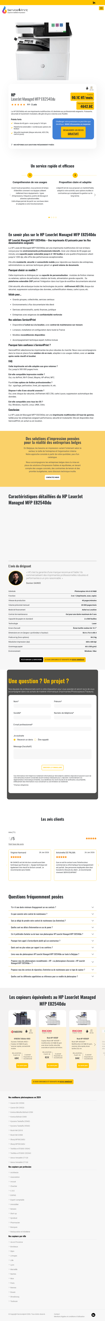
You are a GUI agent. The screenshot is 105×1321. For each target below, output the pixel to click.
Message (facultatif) (23, 746)
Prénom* (58, 701)
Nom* (16, 701)
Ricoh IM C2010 (16, 1130)
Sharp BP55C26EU (17, 1144)
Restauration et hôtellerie (20, 1232)
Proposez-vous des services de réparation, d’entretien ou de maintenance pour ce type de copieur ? (48, 969)
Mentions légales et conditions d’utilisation (69, 1316)
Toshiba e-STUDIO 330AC (20, 1149)
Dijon (12, 1251)
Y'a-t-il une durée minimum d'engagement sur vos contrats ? (33, 907)
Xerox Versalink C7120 (19, 1158)
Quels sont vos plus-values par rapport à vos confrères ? (32, 947)
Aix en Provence (16, 1242)
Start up (13, 1213)
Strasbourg (14, 1297)
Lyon (12, 1265)
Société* (17, 713)
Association (15, 1177)
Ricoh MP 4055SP (52, 1037)
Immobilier (14, 1204)
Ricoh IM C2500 (16, 1135)
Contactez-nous (52, 477)
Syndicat (13, 1218)
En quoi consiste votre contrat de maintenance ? (29, 913)
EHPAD (13, 1195)
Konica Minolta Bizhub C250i (21, 1112)
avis (34, 104)
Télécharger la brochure (31, 660)
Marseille (13, 1269)
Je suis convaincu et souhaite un (64, 660)
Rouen (12, 1292)
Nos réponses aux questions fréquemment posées (32, 145)
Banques (13, 1227)
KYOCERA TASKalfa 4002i (22, 1038)
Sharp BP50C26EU (17, 1140)
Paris (12, 1283)
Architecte (14, 1173)
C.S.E (12, 1191)
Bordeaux (14, 1247)
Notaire (13, 1209)
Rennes (13, 1288)
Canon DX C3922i (17, 1108)
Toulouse (13, 1301)
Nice (12, 1278)
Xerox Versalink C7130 (19, 1162)
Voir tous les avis (16, 844)
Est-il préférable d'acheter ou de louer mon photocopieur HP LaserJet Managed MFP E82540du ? (47, 934)
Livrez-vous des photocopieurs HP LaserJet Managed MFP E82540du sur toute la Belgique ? (45, 954)
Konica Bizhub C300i (18, 1117)
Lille (11, 1260)
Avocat (13, 1182)
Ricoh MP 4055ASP (83, 1038)
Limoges (13, 1256)
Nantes (13, 1274)
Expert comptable (17, 1200)
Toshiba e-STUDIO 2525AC (20, 1153)
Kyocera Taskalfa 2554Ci (20, 1121)
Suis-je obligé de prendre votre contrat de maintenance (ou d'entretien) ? (38, 920)
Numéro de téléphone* (64, 713)
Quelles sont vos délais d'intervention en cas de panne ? (32, 927)
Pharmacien (15, 1223)
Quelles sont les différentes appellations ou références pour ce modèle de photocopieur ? (44, 976)
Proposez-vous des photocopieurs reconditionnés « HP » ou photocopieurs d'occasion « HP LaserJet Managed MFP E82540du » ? (48, 962)
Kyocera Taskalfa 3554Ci (20, 1126)
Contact (57, 1314)
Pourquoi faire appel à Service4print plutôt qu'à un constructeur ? (35, 940)
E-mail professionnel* (23, 725)
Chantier (13, 1186)
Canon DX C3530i (17, 1103)
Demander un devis (73, 132)
